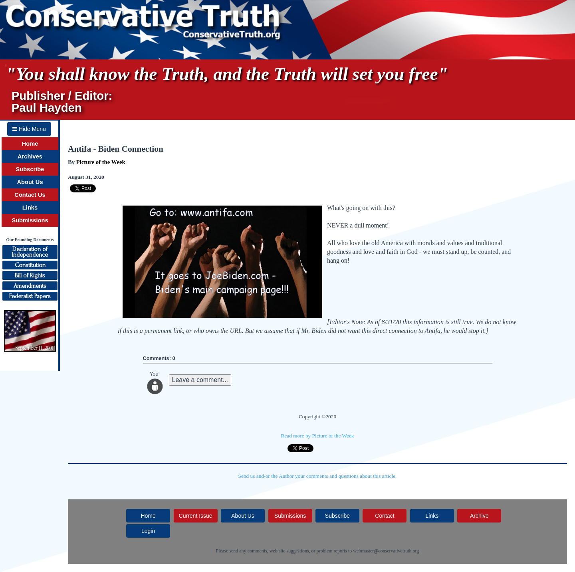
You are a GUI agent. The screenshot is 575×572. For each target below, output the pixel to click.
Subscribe (30, 169)
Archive (479, 516)
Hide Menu (29, 129)
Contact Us (29, 195)
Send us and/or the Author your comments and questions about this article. (317, 476)
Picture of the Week (100, 162)
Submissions (30, 220)
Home (30, 144)
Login (148, 531)
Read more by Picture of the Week (317, 436)
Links (30, 207)
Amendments (30, 285)
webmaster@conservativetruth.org (386, 551)
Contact (384, 516)
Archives (30, 156)
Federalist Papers (30, 296)
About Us (30, 182)
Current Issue (195, 516)
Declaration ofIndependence (30, 251)
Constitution (30, 265)
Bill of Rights (30, 275)
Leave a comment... (200, 379)
